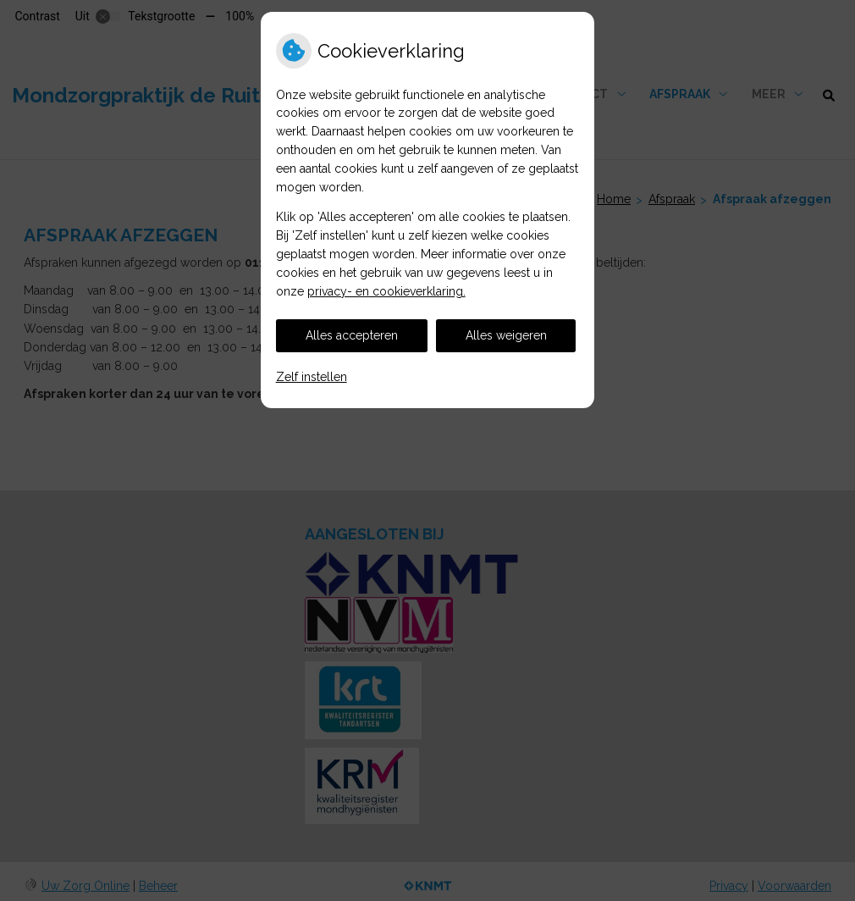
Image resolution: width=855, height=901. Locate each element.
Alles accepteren (352, 335)
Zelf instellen (311, 377)
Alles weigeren (506, 335)
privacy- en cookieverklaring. (386, 291)
